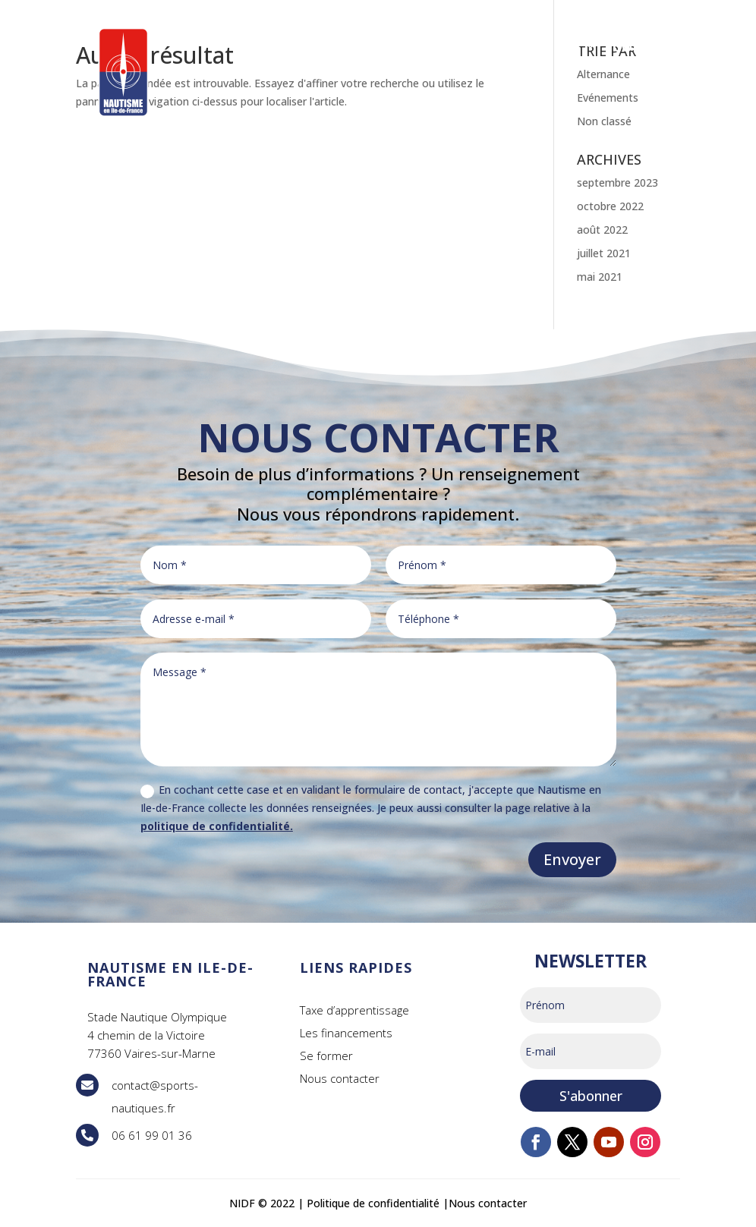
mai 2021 (599, 276)
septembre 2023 (617, 182)
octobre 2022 (610, 206)
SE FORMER (290, 46)
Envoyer (572, 859)
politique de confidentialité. (216, 826)
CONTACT (646, 46)
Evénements (607, 97)
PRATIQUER (400, 46)
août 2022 (602, 229)
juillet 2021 (604, 253)
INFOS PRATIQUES (519, 46)
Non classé (604, 121)
